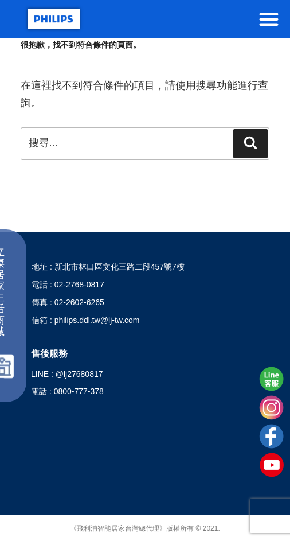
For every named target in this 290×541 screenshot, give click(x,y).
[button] (268, 18)
